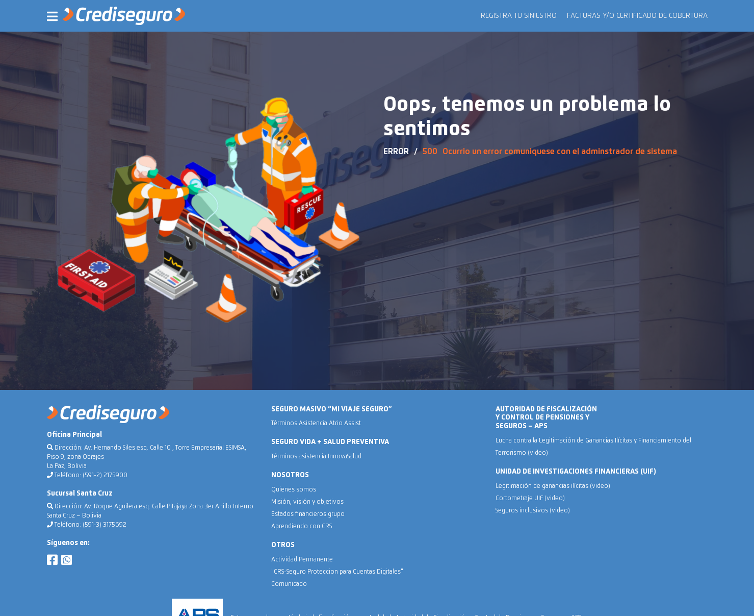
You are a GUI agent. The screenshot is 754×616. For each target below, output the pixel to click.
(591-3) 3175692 (104, 525)
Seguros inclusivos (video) (533, 511)
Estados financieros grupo (308, 514)
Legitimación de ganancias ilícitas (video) (553, 486)
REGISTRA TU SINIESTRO (519, 15)
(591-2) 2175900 (105, 476)
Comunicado (289, 584)
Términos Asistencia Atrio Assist (316, 424)
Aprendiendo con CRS (301, 527)
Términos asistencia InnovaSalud (316, 457)
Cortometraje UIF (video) (530, 499)
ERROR (396, 151)
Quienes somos (293, 490)
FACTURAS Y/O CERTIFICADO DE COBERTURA (637, 15)
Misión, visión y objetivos (307, 502)
